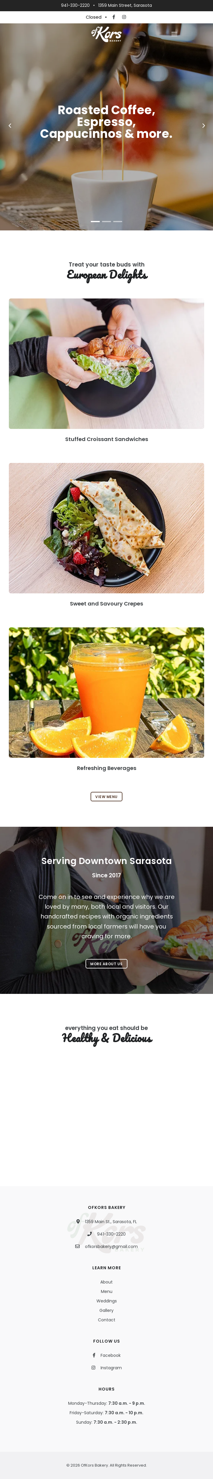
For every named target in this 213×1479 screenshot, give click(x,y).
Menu (106, 1291)
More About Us (106, 963)
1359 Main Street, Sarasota (125, 5)
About (106, 1282)
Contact (106, 1320)
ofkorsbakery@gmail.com (111, 1246)
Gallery (106, 1310)
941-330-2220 (75, 5)
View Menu (106, 796)
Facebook (110, 1355)
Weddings (106, 1301)
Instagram (109, 1368)
